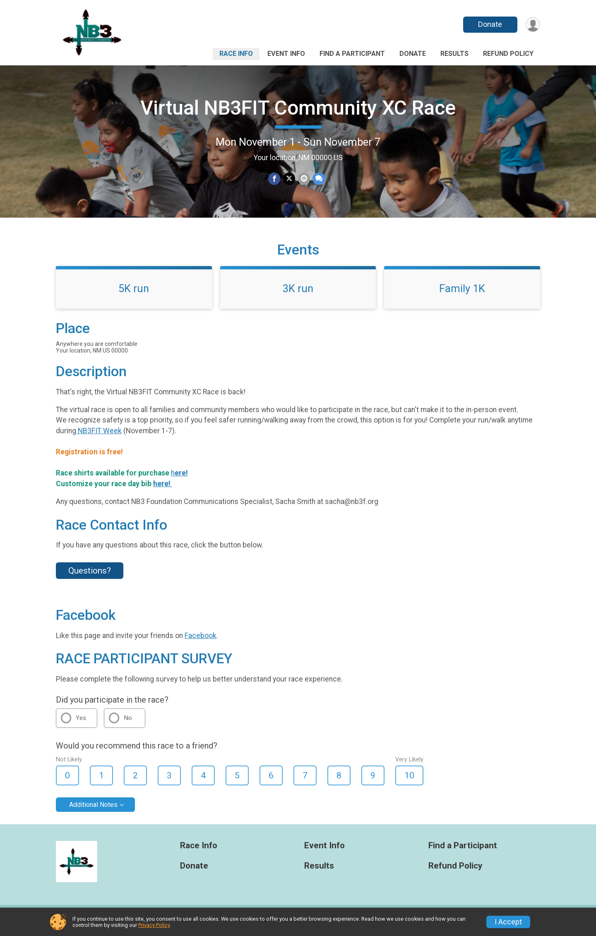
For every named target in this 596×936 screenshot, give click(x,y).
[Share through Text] (318, 179)
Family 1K (462, 293)
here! (162, 489)
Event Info (286, 54)
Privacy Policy (154, 925)
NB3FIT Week (99, 436)
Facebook (200, 640)
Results (454, 54)
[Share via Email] (304, 179)
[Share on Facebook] (275, 179)
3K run (298, 293)
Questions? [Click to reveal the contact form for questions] (89, 576)
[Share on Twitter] (289, 179)
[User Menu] (532, 24)
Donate (490, 24)
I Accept (508, 922)
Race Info (236, 54)
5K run (133, 293)
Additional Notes (93, 810)
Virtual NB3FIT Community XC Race (298, 108)
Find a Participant (352, 54)
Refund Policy (508, 54)
